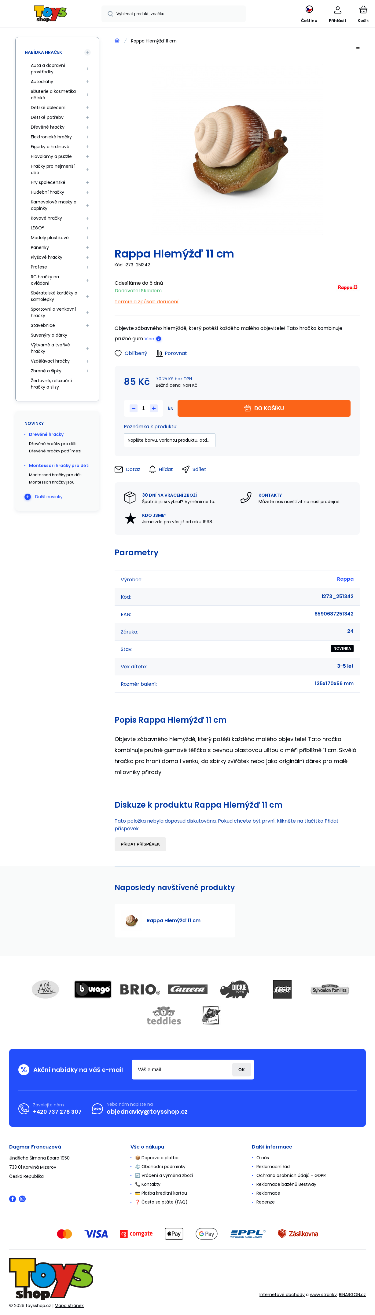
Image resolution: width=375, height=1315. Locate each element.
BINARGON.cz (352, 1294)
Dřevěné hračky (47, 127)
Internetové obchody (282, 1294)
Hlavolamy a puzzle (51, 156)
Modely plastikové (50, 238)
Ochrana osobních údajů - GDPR (291, 1175)
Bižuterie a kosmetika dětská (53, 94)
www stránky (323, 1294)
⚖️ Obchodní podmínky (160, 1166)
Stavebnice (43, 325)
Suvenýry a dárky (49, 335)
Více (149, 339)
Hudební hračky (47, 192)
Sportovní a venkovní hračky (53, 312)
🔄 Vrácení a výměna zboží (164, 1175)
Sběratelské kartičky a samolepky (54, 296)
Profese (39, 267)
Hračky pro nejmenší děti (53, 169)
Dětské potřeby (47, 117)
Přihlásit (241, 1069)
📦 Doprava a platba (156, 1158)
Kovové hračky (46, 218)
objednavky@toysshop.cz (147, 1111)
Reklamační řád (273, 1166)
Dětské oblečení (48, 107)
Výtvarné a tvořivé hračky (50, 348)
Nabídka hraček (43, 52)
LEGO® (37, 228)
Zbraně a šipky (46, 371)
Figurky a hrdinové (50, 147)
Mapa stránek (69, 1305)
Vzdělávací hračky (50, 361)
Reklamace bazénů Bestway (286, 1184)
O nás (262, 1158)
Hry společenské (48, 182)
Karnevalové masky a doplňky (53, 205)
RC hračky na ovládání (45, 280)
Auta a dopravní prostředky (48, 68)
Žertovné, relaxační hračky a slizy (51, 384)
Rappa (345, 579)
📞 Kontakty (147, 1184)
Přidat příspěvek (140, 844)
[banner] (50, 14)
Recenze (265, 1202)
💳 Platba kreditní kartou (161, 1193)
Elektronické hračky (51, 137)
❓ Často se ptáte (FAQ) (161, 1202)
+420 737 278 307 (57, 1112)
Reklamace (268, 1193)
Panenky (40, 247)
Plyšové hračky (46, 257)
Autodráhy (42, 82)
